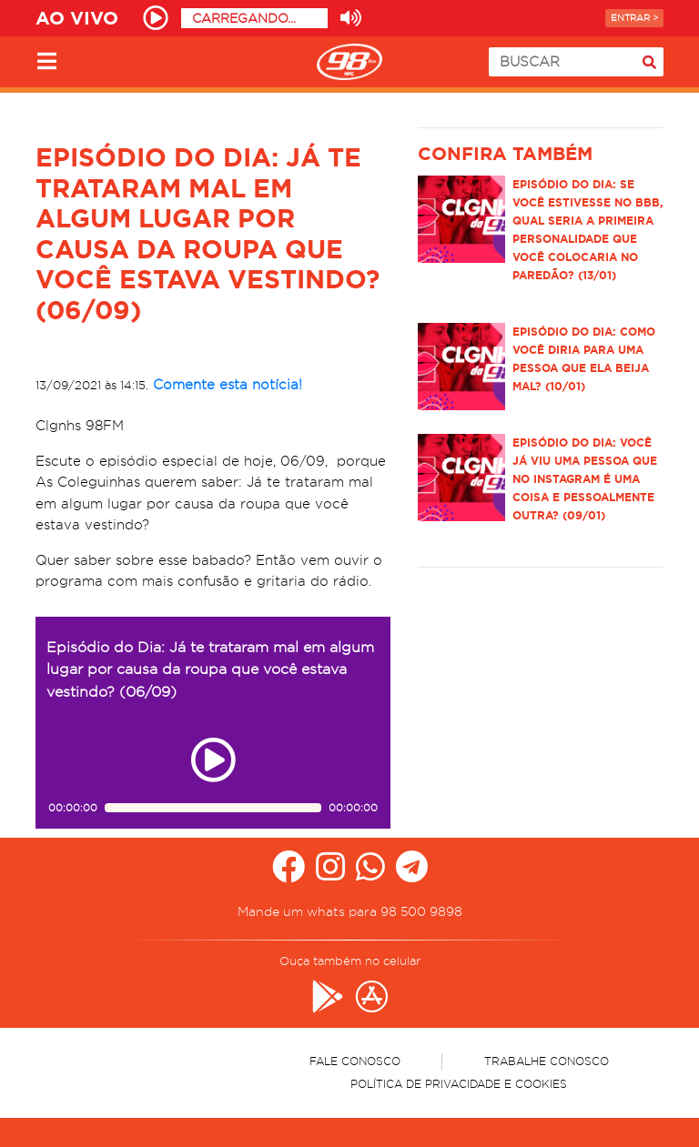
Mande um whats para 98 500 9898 (350, 911)
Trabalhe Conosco (546, 1061)
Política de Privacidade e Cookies (458, 1084)
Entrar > (634, 18)
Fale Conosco (354, 1061)
